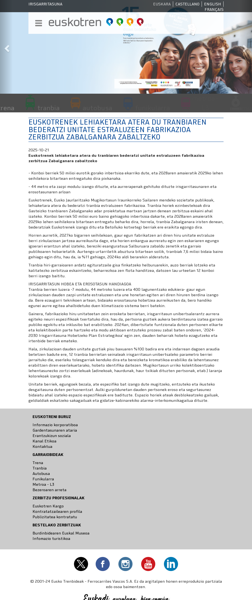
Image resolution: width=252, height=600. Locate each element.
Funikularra (43, 479)
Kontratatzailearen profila (57, 511)
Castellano (187, 4)
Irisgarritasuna (45, 4)
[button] (6, 47)
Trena (38, 462)
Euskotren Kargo (48, 506)
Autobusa (41, 473)
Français (214, 9)
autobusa (97, 107)
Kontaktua (42, 446)
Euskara (162, 4)
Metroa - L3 (43, 484)
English (212, 4)
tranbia (48, 107)
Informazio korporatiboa (55, 424)
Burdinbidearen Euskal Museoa (61, 533)
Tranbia (40, 468)
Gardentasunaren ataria (55, 430)
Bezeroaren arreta (49, 489)
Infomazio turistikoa (51, 538)
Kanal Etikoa (44, 441)
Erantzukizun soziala (52, 435)
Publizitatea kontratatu (55, 516)
